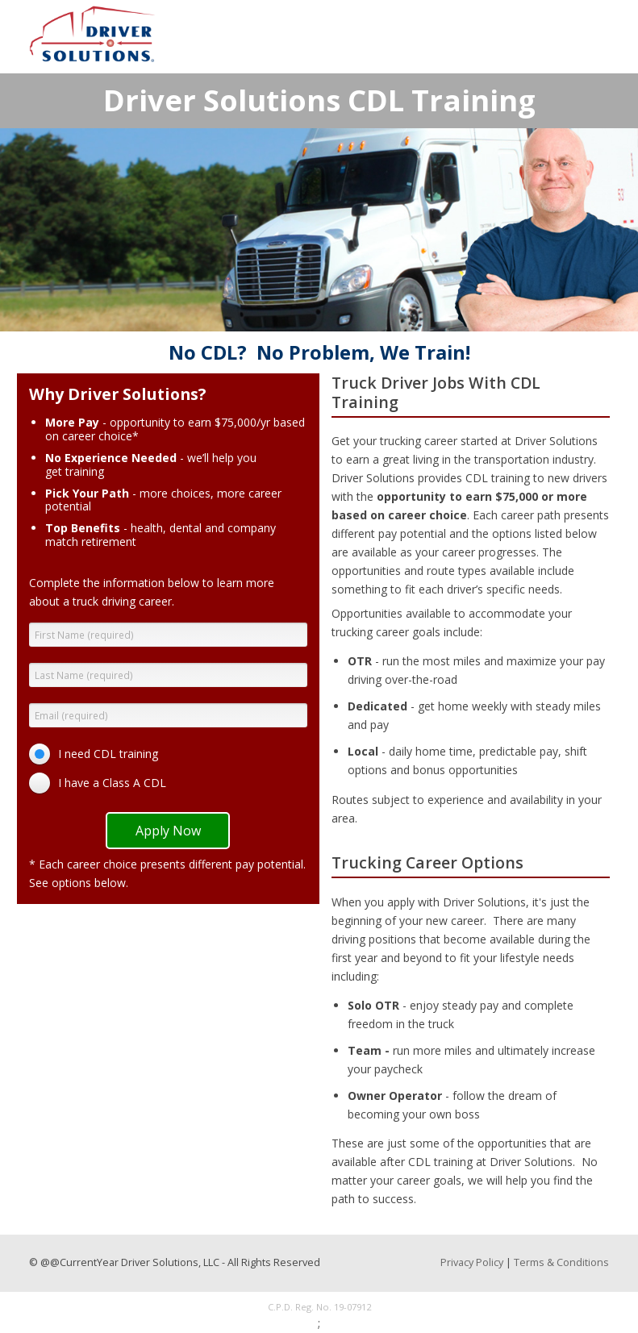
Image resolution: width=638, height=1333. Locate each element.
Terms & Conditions (561, 1262)
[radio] (97, 754)
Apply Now (168, 830)
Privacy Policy (471, 1262)
